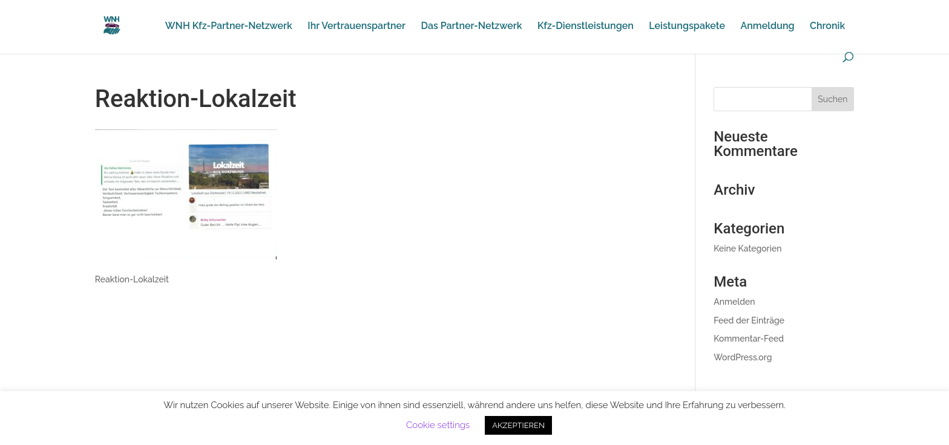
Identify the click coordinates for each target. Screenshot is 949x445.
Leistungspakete (687, 26)
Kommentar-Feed (749, 338)
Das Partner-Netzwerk (471, 26)
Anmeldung (767, 26)
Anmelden (734, 302)
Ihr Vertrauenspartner (356, 26)
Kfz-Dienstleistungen (585, 26)
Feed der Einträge (749, 320)
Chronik (827, 26)
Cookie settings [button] (438, 425)
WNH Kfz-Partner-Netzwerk (228, 26)
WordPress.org (743, 357)
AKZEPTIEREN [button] (518, 425)
